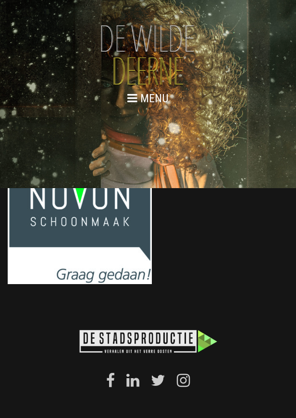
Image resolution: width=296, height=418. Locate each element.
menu (148, 98)
